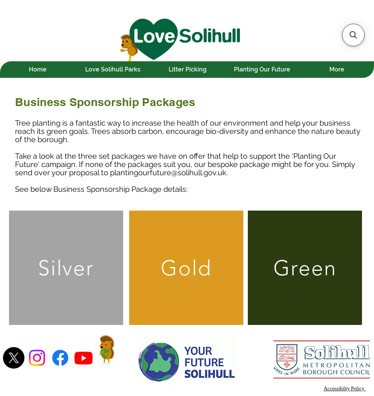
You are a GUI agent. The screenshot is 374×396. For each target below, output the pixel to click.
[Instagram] (37, 358)
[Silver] (66, 268)
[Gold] (186, 268)
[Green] (305, 268)
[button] (353, 35)
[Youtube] (83, 358)
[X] (13, 358)
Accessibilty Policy (345, 388)
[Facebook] (60, 358)
